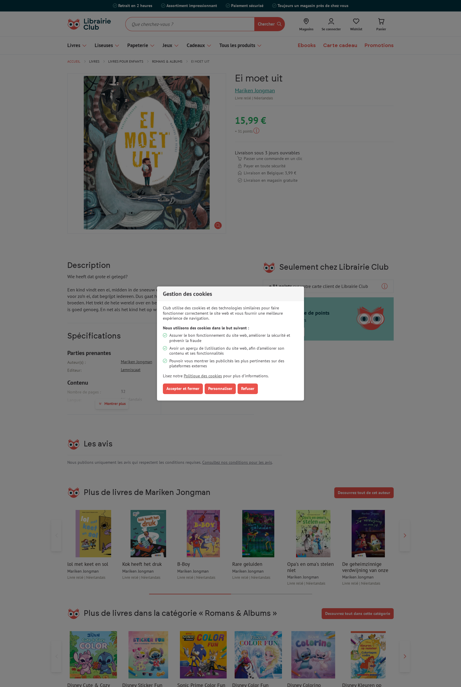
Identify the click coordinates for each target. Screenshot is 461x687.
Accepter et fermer (182, 388)
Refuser (247, 388)
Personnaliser (220, 388)
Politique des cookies (203, 375)
